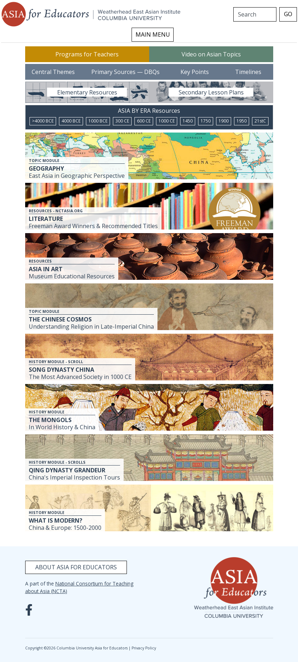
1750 (206, 121)
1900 (224, 121)
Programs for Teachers (87, 54)
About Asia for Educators (76, 567)
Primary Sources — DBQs (125, 72)
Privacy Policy (144, 648)
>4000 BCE (43, 121)
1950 (242, 121)
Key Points (194, 72)
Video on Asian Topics (211, 54)
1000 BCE (97, 121)
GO (288, 14)
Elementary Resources (87, 92)
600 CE (144, 121)
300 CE (122, 121)
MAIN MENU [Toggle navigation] (153, 34)
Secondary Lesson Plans (211, 92)
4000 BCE (71, 121)
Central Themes (53, 72)
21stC (260, 121)
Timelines (248, 72)
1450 (188, 121)
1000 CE (167, 121)
